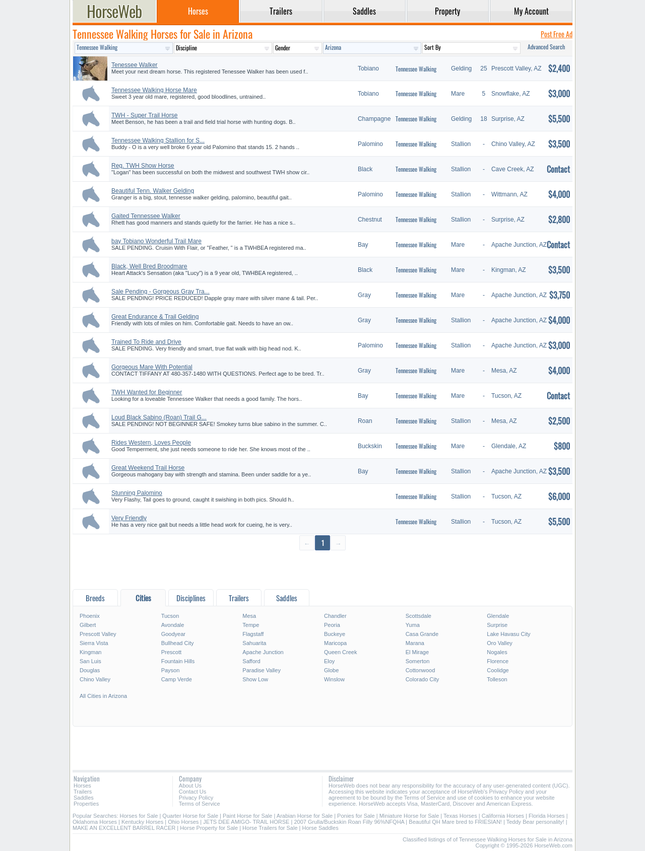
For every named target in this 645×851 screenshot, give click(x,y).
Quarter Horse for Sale (190, 816)
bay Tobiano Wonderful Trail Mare (156, 241)
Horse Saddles (320, 828)
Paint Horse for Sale (247, 816)
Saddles (84, 798)
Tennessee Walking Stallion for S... (158, 140)
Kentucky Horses (142, 822)
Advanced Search (546, 46)
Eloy (329, 661)
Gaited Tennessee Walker (145, 216)
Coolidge (497, 670)
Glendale (498, 616)
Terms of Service (199, 804)
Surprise (497, 625)
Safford (251, 661)
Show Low (255, 679)
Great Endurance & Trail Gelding (155, 316)
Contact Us (192, 792)
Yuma (413, 625)
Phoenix (90, 616)
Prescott (171, 652)
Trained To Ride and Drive (146, 341)
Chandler (335, 616)
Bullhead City (177, 643)
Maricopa (335, 643)
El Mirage (417, 652)
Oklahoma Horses (95, 822)
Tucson (170, 616)
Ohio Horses (183, 822)
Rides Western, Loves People (151, 442)
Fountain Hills (178, 661)
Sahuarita (254, 643)
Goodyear (173, 634)
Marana (415, 643)
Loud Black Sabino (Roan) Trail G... (159, 417)
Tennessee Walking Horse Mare (154, 90)
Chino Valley (95, 679)
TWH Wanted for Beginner (146, 392)
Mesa (249, 616)
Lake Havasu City (508, 634)
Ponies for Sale (356, 816)
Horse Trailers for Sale (269, 828)
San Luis (90, 661)
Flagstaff (253, 634)
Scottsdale (418, 616)
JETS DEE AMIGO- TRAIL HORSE (246, 822)
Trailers (83, 792)
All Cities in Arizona (103, 696)
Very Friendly (129, 518)
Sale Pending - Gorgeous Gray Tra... (160, 291)
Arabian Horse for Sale (305, 816)
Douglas (90, 670)
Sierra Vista (94, 643)
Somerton (418, 661)
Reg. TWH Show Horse (142, 165)
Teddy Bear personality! (535, 822)
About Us (190, 786)
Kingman (90, 652)
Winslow (334, 679)
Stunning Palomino (136, 493)
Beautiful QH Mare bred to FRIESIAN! (455, 822)
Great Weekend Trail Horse (147, 467)
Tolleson (497, 679)
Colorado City (422, 679)
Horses (82, 786)
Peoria (332, 625)
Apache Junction (262, 652)
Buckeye (334, 634)
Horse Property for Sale (209, 828)
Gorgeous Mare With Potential (151, 367)
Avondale (172, 625)
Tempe (250, 625)
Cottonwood (420, 670)
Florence (497, 661)
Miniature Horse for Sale (409, 816)
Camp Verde (176, 679)
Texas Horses (460, 816)
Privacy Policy (196, 798)
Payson (170, 670)
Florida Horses (547, 816)
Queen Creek (340, 652)
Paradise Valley (261, 670)
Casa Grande (422, 634)
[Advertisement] (322, 569)
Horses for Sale (139, 816)
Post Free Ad (556, 34)
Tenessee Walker (134, 64)
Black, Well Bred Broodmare (149, 266)
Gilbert (88, 625)
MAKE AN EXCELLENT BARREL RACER (124, 828)
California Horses (503, 816)
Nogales (497, 652)
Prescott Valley (98, 634)
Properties (86, 804)
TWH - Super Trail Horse (144, 115)
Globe (331, 670)
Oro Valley (499, 643)
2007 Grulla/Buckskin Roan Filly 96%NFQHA (349, 822)
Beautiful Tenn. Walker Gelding (152, 190)
